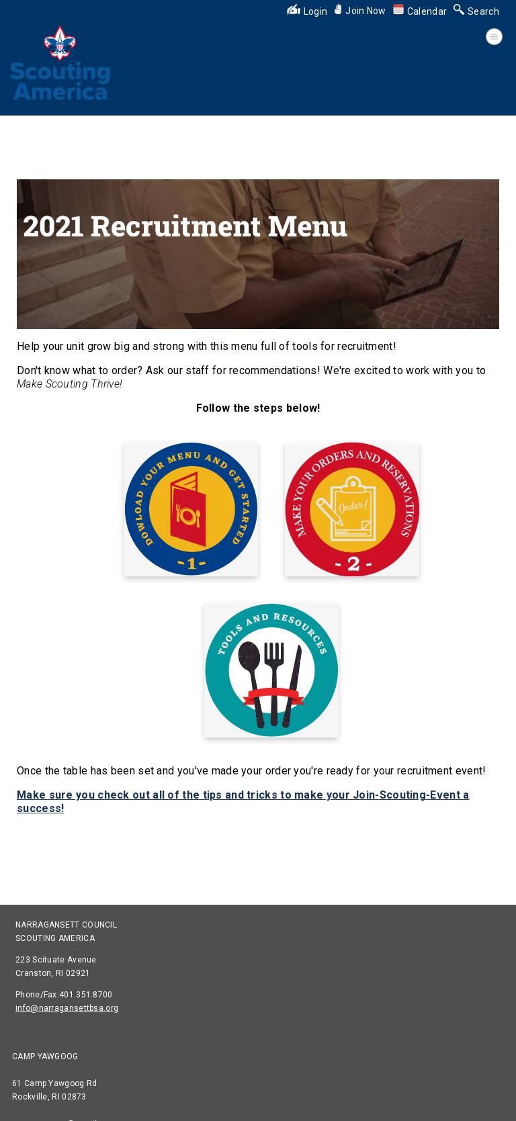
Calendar (420, 11)
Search (476, 11)
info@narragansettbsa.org (66, 1008)
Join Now (360, 10)
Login (307, 11)
